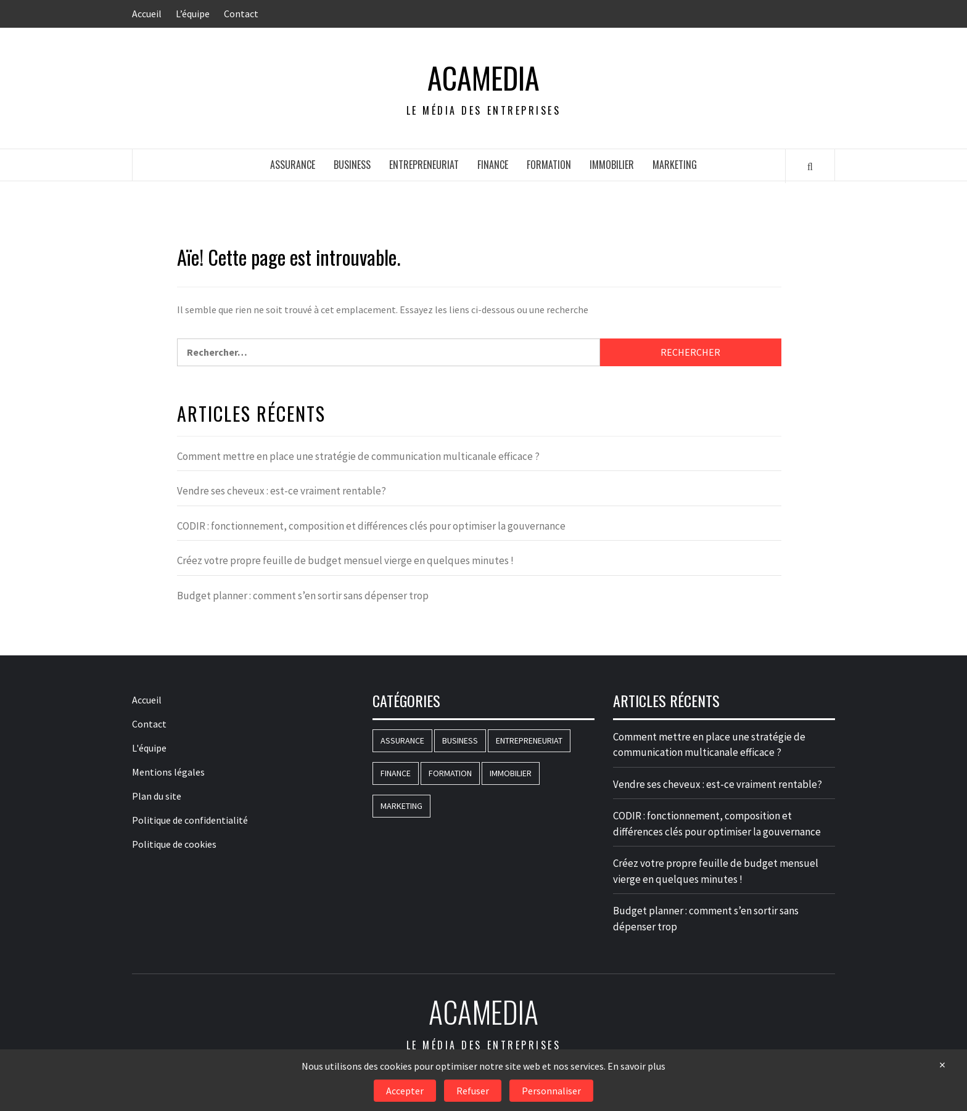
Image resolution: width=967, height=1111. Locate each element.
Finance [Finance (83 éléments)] (396, 773)
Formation (549, 164)
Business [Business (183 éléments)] (460, 740)
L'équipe (149, 748)
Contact (241, 13)
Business (352, 164)
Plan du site (156, 796)
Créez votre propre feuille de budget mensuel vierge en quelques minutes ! (345, 560)
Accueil (147, 13)
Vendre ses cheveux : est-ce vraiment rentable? (281, 491)
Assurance (292, 164)
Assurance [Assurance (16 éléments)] (402, 740)
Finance (492, 164)
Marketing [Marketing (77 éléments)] (401, 805)
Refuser (472, 1090)
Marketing (674, 164)
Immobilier (612, 164)
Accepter (405, 1090)
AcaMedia (483, 78)
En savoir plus (636, 1066)
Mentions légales (168, 772)
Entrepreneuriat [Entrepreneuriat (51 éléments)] (529, 740)
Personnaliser (551, 1090)
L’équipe (193, 13)
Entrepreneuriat (424, 164)
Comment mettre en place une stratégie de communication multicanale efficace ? (358, 456)
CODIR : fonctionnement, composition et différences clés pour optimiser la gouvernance (371, 526)
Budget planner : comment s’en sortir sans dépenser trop (303, 595)
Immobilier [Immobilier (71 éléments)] (511, 773)
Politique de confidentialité (190, 820)
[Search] (810, 165)
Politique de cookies (174, 844)
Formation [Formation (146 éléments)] (450, 773)
